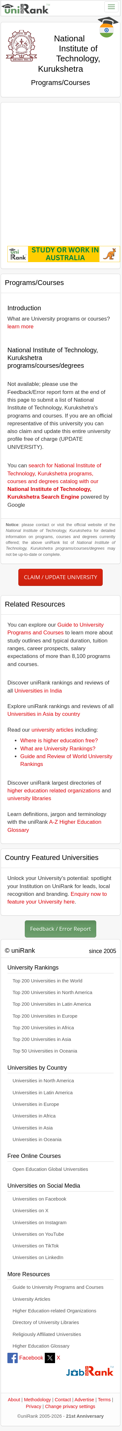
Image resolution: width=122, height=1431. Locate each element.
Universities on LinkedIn (38, 1257)
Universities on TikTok (36, 1245)
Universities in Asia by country (43, 714)
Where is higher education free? (59, 740)
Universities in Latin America (43, 1092)
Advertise (84, 1399)
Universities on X (31, 1210)
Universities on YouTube (38, 1234)
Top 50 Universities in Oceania (45, 1051)
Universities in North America (43, 1080)
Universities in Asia (33, 1127)
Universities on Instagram (40, 1222)
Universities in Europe (36, 1104)
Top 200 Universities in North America (52, 992)
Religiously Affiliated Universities (47, 1334)
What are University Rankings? (57, 749)
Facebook (25, 1358)
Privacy (33, 1406)
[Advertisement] (60, 169)
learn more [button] (20, 326)
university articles (52, 730)
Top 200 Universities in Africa (43, 1027)
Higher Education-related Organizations (54, 1310)
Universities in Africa (34, 1115)
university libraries (29, 798)
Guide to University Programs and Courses (58, 1287)
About (14, 1399)
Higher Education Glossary (41, 1346)
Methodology (37, 1399)
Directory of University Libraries (46, 1322)
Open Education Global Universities (50, 1169)
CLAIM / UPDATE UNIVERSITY (60, 577)
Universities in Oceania (37, 1139)
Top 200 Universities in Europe (45, 1016)
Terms (104, 1399)
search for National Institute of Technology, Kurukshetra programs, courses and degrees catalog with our (54, 481)
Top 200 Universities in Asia (42, 1039)
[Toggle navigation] (111, 6)
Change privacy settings (70, 1406)
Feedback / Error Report (60, 928)
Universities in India (38, 691)
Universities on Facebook (39, 1199)
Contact (63, 1399)
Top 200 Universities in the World (47, 980)
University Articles (31, 1299)
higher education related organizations (53, 791)
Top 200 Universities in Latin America (52, 1004)
